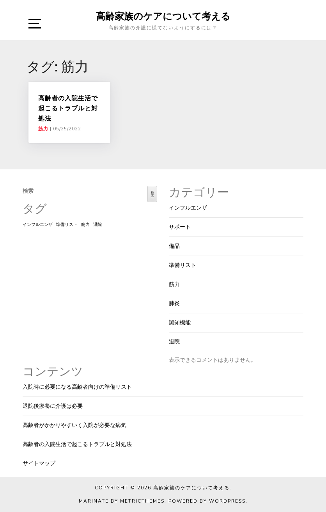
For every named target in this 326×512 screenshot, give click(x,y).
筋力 (43, 129)
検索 (28, 191)
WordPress (227, 501)
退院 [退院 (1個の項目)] (97, 225)
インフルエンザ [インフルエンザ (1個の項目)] (38, 225)
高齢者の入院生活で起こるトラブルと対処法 (68, 108)
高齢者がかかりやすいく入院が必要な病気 (74, 425)
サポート (180, 227)
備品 (174, 246)
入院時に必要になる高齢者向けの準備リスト (77, 387)
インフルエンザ (188, 208)
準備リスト (182, 265)
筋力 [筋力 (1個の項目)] (85, 225)
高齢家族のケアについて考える (163, 16)
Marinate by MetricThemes (122, 501)
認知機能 (180, 322)
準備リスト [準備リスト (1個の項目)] (67, 225)
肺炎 (174, 303)
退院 (174, 341)
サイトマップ (39, 463)
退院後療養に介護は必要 (53, 406)
